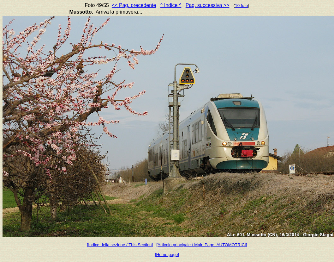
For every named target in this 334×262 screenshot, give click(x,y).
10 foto (241, 5)
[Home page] (167, 254)
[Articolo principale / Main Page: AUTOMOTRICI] (201, 244)
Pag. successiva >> (208, 5)
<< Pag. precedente (134, 5)
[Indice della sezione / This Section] (120, 244)
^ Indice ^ (171, 5)
